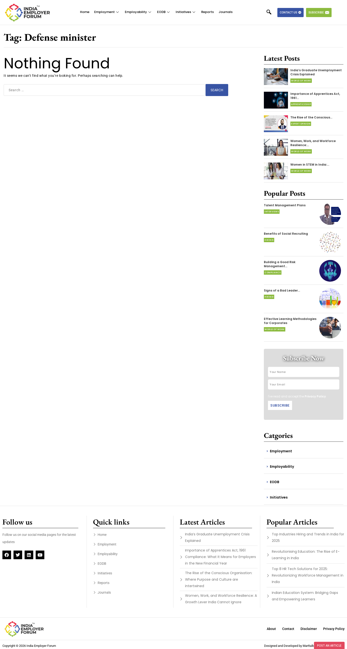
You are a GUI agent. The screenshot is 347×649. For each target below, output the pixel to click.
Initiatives (186, 12)
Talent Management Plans (285, 205)
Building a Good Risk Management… (279, 264)
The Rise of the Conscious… (311, 117)
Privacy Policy (315, 396)
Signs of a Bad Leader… (282, 290)
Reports (207, 12)
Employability (138, 12)
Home (84, 12)
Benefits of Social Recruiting (286, 234)
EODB (164, 12)
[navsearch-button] (271, 12)
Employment (107, 12)
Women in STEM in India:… (309, 164)
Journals (226, 12)
